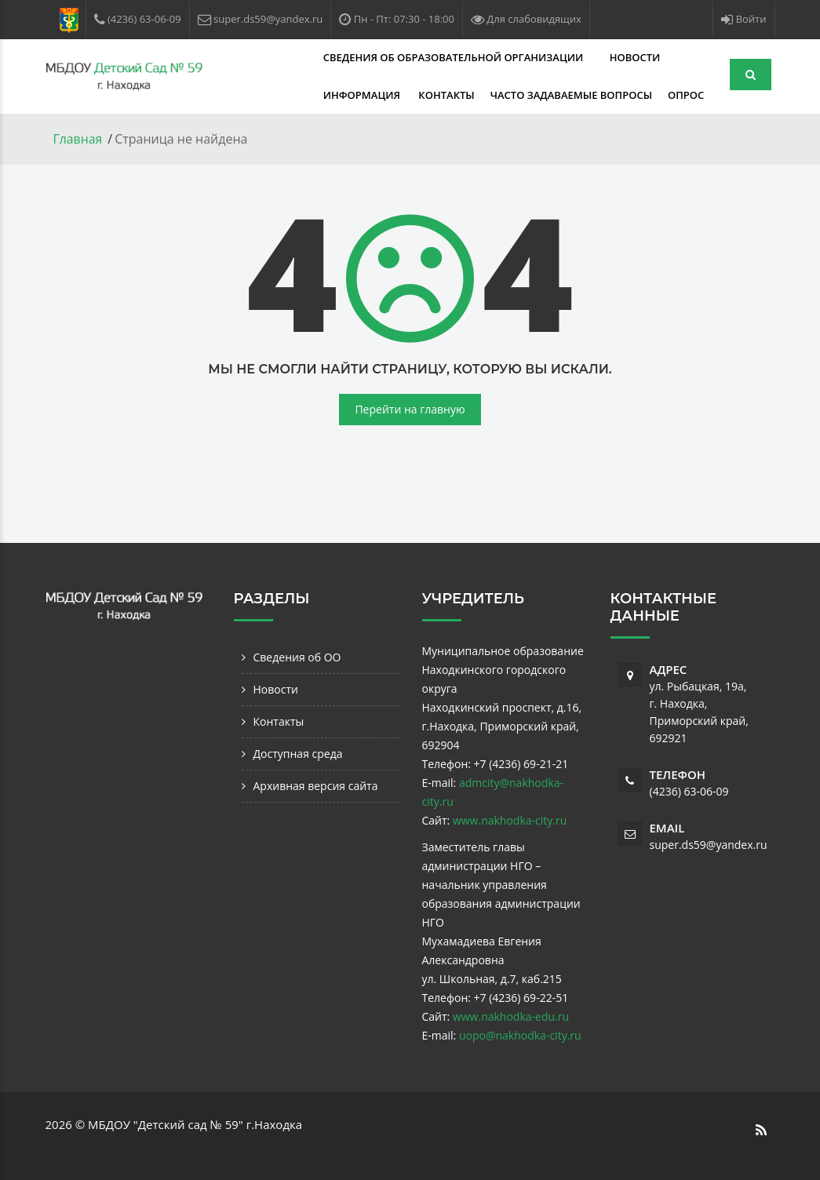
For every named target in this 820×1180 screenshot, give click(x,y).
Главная (78, 139)
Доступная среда (298, 752)
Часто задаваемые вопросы (386, 95)
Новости (544, 57)
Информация (626, 57)
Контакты (262, 95)
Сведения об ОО (297, 656)
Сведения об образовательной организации (365, 57)
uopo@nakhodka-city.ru (520, 1034)
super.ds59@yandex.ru (708, 843)
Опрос (501, 95)
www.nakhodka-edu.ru (511, 1015)
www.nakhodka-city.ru (510, 819)
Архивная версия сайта (315, 785)
